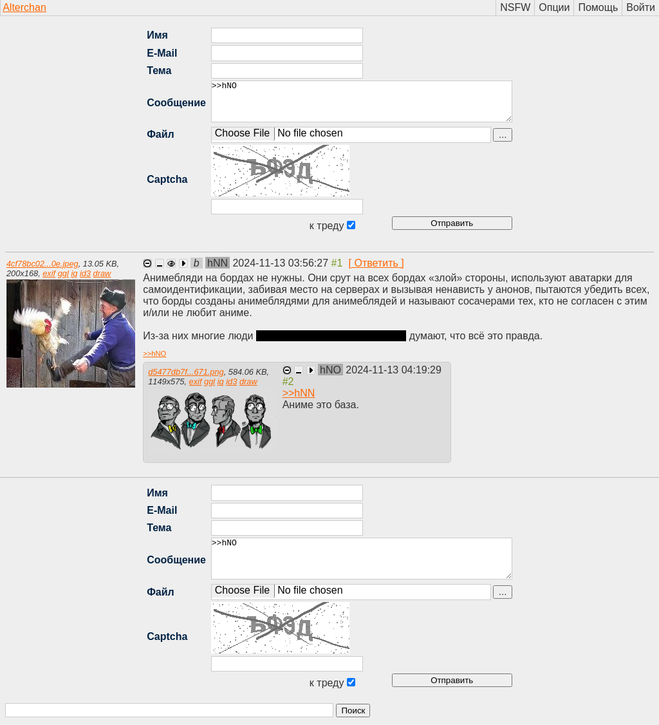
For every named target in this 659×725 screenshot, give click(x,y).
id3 (85, 273)
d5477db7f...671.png (185, 372)
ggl (63, 273)
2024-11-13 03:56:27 (281, 263)
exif (48, 273)
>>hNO (361, 101)
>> (154, 353)
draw (102, 273)
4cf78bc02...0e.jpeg (42, 263)
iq (74, 273)
